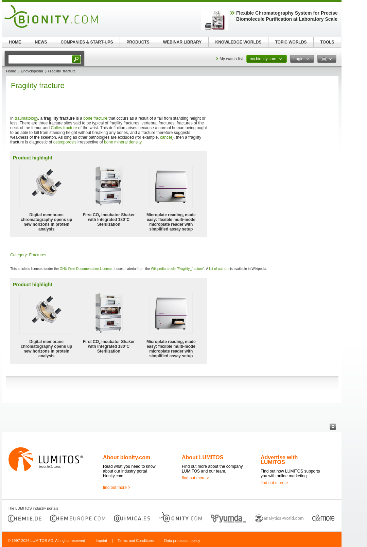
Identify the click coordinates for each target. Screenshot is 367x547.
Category (18, 255)
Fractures (37, 255)
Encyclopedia (32, 71)
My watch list (231, 58)
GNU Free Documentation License (86, 269)
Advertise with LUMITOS (279, 460)
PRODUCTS (137, 42)
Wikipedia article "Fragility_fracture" (177, 269)
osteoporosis (64, 142)
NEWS (41, 42)
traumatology (26, 118)
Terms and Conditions (136, 541)
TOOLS (327, 42)
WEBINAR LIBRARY (182, 42)
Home (11, 71)
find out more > (116, 487)
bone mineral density (122, 142)
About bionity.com (126, 457)
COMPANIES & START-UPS (86, 42)
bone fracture (95, 118)
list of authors (219, 269)
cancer (166, 137)
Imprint (101, 541)
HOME (15, 42)
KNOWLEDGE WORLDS (238, 42)
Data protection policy (182, 541)
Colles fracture (64, 127)
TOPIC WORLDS (291, 42)
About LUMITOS (202, 457)
